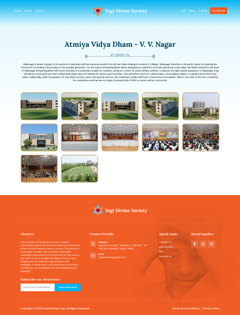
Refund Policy (166, 246)
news (192, 10)
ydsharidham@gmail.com (112, 257)
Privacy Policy (211, 308)
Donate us (218, 10)
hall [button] (183, 10)
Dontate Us (165, 256)
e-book (203, 10)
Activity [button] (39, 10)
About (28, 10)
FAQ (161, 251)
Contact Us (165, 242)
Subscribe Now (67, 287)
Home (17, 10)
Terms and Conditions (186, 308)
